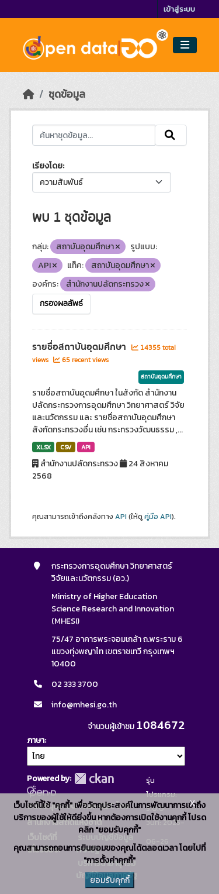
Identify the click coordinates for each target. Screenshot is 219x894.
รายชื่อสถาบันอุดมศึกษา (80, 347)
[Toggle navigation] (185, 45)
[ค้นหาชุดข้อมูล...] (94, 135)
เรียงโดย (47, 166)
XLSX (43, 447)
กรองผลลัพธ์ (61, 304)
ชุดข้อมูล (66, 94)
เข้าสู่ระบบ (179, 9)
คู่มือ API (158, 516)
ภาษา (35, 740)
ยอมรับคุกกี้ (110, 880)
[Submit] (171, 135)
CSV (65, 447)
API (86, 447)
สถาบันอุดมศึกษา (161, 377)
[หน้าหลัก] (28, 94)
